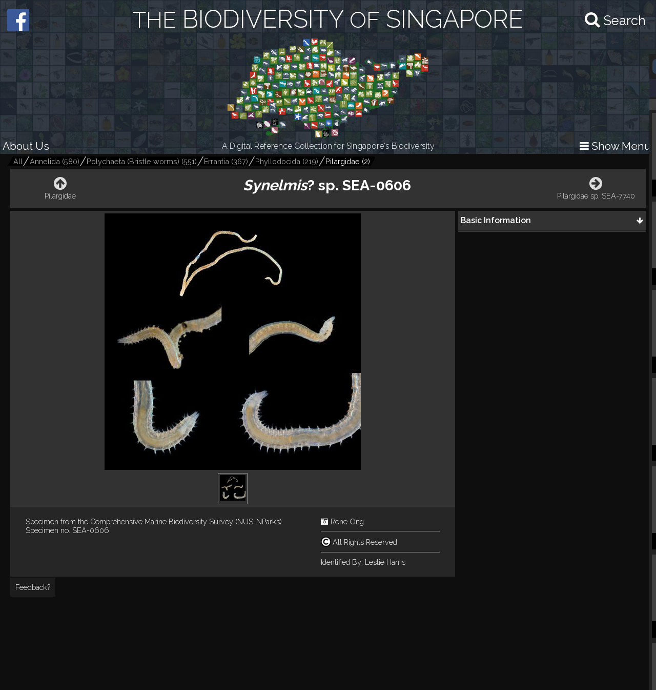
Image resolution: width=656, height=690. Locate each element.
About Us (26, 146)
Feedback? (32, 587)
